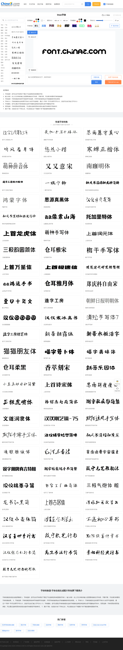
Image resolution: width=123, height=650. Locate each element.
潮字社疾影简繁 (90, 408)
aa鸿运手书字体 (6, 291)
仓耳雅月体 (47, 291)
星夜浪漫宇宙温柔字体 (92, 459)
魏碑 (2, 30)
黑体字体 (60, 625)
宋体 (2, 38)
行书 (2, 78)
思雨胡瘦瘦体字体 (90, 392)
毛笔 (2, 51)
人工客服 (106, 15)
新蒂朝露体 (47, 341)
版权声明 (37, 642)
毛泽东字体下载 (48, 459)
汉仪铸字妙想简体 (49, 442)
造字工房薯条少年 (7, 140)
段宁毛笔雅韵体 (90, 476)
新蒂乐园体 (88, 375)
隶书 (2, 81)
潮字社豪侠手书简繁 (50, 476)
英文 (6, 38)
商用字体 (48, 4)
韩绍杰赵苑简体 (48, 408)
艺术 (6, 27)
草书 (2, 73)
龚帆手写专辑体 (48, 140)
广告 (6, 25)
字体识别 (96, 4)
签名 (6, 33)
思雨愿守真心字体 (90, 140)
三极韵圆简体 (6, 257)
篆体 (2, 75)
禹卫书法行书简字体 (50, 560)
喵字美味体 (88, 358)
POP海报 (7, 35)
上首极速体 (47, 274)
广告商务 (26, 642)
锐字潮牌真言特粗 (7, 476)
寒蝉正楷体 (88, 156)
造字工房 (7, 59)
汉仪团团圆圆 (6, 324)
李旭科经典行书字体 (91, 560)
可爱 (6, 30)
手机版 (95, 642)
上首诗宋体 (47, 392)
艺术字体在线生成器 (8, 625)
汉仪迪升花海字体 (90, 207)
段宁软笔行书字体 (49, 543)
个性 (6, 49)
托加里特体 (88, 224)
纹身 (6, 57)
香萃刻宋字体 (48, 375)
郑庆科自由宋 (89, 291)
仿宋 (2, 35)
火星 (6, 54)
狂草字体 (72, 625)
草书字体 (84, 625)
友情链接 (47, 642)
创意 (6, 51)
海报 (2, 27)
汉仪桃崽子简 (6, 492)
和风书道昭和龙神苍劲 (92, 190)
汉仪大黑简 (31, 630)
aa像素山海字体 (48, 224)
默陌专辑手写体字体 (8, 442)
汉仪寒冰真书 (48, 324)
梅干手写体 (88, 257)
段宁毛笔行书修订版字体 (9, 576)
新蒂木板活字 (89, 341)
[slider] (108, 20)
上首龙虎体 (5, 240)
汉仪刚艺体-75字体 (49, 425)
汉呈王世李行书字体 (8, 543)
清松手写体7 (89, 324)
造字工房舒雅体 (48, 308)
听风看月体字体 (6, 156)
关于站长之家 (4, 642)
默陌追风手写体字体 (91, 425)
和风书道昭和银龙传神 (8, 224)
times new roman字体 (99, 625)
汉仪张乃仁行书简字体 (8, 560)
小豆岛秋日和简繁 (7, 392)
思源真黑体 (47, 207)
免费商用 (57, 4)
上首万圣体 (5, 274)
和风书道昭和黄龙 (90, 442)
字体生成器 (36, 625)
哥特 (2, 70)
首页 (25, 4)
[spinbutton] (117, 20)
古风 (2, 57)
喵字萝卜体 (47, 358)
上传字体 (105, 642)
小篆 (6, 41)
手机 (2, 54)
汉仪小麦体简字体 (7, 526)
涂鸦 (6, 46)
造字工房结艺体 (6, 341)
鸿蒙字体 (4, 207)
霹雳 (2, 41)
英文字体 (40, 4)
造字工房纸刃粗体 (7, 190)
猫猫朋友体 (5, 358)
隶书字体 (18, 630)
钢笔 (2, 33)
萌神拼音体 (5, 173)
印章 (6, 43)
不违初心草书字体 (90, 526)
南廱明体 (88, 173)
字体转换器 (108, 4)
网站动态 (78, 642)
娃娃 (2, 43)
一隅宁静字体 (48, 190)
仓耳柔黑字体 (6, 375)
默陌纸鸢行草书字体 (91, 543)
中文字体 (32, 4)
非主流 (3, 67)
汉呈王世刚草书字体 (50, 526)
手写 (2, 49)
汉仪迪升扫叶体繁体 (91, 274)
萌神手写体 (47, 240)
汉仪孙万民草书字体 (91, 509)
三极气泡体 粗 (89, 492)
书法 (2, 25)
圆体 (2, 62)
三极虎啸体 (5, 408)
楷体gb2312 (5, 630)
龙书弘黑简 (5, 509)
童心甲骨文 (5, 308)
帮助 (87, 642)
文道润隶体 (5, 425)
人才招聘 (68, 642)
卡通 (2, 65)
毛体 (2, 59)
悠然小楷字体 (48, 156)
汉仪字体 (48, 625)
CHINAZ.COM (19, 646)
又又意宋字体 (48, 173)
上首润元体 (88, 240)
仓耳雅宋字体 (48, 257)
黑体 (2, 46)
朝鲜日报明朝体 (90, 308)
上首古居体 (47, 509)
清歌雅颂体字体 (6, 459)
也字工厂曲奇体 (48, 492)
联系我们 (16, 642)
